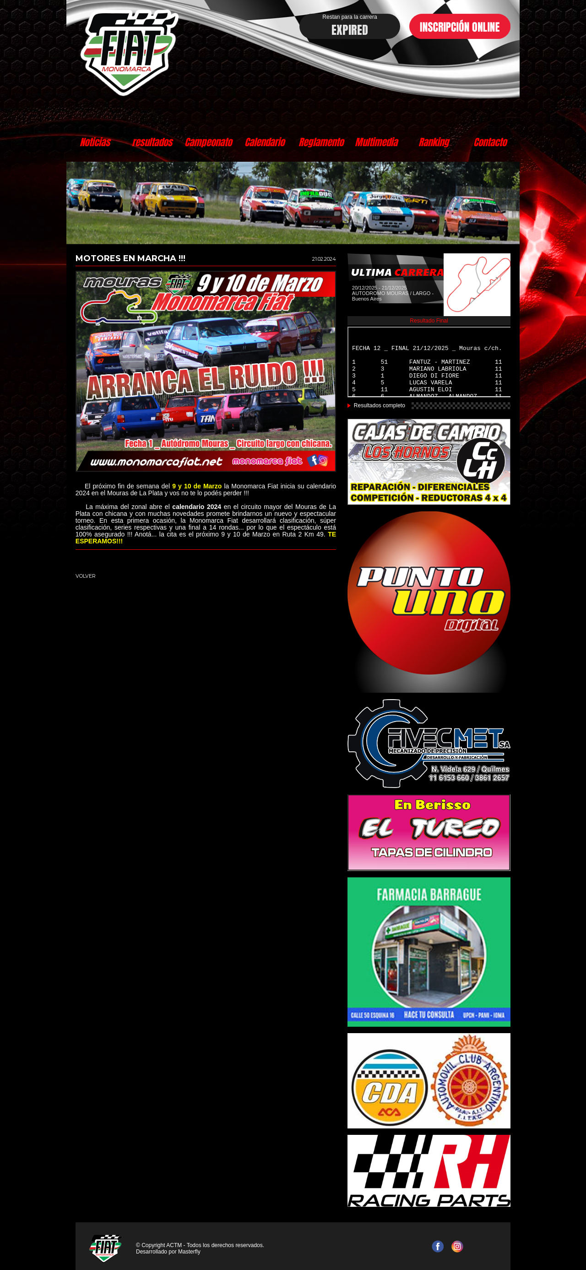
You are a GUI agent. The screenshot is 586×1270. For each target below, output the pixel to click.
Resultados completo (379, 405)
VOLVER (86, 576)
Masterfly (189, 1251)
